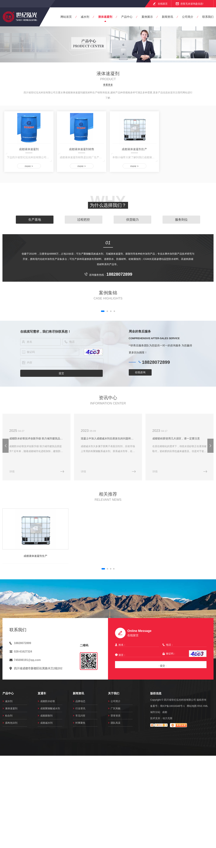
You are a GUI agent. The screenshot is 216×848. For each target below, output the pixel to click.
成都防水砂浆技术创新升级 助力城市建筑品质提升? (37, 438)
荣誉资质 (115, 716)
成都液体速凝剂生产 (134, 149)
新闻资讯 (167, 16)
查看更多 (108, 85)
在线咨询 (140, 372)
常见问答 (80, 716)
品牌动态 (80, 702)
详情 (12, 472)
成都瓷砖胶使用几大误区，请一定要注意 (179, 438)
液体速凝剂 (105, 16)
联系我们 (208, 16)
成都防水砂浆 (47, 702)
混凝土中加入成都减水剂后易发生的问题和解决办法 (110, 438)
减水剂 (85, 16)
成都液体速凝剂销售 (81, 149)
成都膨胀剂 (46, 716)
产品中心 (126, 16)
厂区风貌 (115, 709)
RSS (199, 706)
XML (205, 706)
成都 (164, 713)
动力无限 (167, 719)
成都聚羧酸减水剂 (50, 709)
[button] (102, 311)
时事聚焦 (80, 723)
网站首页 (66, 16)
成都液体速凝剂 (29, 149)
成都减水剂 (46, 723)
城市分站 (155, 713)
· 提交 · (162, 666)
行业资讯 (80, 709)
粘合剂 (8, 716)
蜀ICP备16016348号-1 (172, 706)
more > (29, 166)
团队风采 (115, 723)
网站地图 (192, 706)
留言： (137, 656)
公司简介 (187, 16)
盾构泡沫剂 (11, 723)
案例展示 (147, 16)
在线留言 (163, 3)
